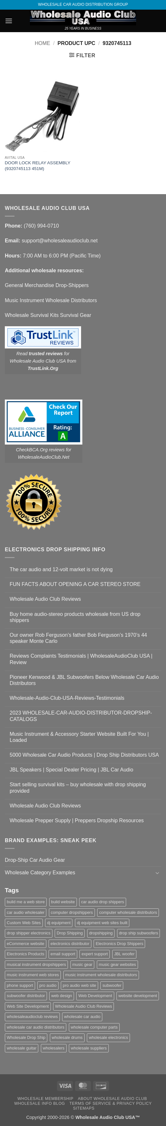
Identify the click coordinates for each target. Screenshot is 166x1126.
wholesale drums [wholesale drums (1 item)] (67, 1037)
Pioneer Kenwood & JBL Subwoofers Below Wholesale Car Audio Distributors (84, 680)
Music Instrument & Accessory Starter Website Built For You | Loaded (79, 737)
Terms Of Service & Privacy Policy (110, 1103)
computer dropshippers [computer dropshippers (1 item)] (72, 912)
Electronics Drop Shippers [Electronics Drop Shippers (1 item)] (119, 943)
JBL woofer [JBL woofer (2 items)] (124, 953)
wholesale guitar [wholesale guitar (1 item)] (21, 1048)
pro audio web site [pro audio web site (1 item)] (79, 985)
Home (42, 43)
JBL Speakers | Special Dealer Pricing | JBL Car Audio (71, 769)
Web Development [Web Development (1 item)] (95, 995)
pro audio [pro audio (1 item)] (47, 985)
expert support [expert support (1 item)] (94, 953)
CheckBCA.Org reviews (40, 449)
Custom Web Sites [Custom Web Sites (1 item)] (24, 922)
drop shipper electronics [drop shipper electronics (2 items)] (29, 933)
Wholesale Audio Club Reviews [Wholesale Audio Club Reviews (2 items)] (83, 1006)
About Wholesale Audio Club (112, 1098)
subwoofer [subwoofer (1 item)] (111, 985)
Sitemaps (84, 1108)
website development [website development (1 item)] (137, 995)
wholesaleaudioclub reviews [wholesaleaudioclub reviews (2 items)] (32, 1016)
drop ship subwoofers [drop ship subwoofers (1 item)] (138, 933)
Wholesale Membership (45, 1098)
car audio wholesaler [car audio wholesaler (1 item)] (25, 912)
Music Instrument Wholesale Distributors (51, 300)
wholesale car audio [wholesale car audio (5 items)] (82, 1016)
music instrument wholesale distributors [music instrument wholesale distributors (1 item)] (101, 974)
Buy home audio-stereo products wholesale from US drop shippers (75, 617)
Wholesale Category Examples (40, 872)
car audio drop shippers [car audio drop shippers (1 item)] (102, 901)
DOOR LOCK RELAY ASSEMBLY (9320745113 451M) (37, 165)
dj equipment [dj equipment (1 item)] (58, 922)
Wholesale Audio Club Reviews (45, 599)
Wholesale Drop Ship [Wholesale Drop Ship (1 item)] (26, 1037)
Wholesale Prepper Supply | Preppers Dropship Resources (77, 820)
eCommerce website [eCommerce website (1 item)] (25, 943)
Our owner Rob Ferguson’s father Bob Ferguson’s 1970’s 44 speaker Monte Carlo (78, 638)
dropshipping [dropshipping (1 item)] (101, 933)
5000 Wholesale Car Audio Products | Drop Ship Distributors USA (84, 755)
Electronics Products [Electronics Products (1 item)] (25, 953)
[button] (9, 21)
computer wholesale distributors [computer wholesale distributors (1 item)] (128, 912)
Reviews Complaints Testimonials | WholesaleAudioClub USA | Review (81, 659)
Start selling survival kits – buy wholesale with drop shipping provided (78, 787)
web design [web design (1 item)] (61, 995)
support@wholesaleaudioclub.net (59, 240)
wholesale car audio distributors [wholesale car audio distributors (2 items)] (35, 1027)
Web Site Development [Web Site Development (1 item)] (28, 1006)
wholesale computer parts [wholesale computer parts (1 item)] (94, 1027)
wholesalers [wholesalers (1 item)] (54, 1048)
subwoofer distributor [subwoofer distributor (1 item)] (26, 995)
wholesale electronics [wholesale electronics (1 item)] (108, 1037)
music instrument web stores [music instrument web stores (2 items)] (33, 974)
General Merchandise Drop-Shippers (47, 285)
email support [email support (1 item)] (63, 953)
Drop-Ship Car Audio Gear (35, 860)
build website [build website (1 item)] (63, 901)
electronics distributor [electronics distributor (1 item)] (70, 943)
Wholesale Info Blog (39, 1103)
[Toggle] (157, 873)
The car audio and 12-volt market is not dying (61, 569)
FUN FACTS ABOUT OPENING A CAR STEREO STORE (75, 584)
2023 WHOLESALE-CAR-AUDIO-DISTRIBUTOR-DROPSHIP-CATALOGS (81, 716)
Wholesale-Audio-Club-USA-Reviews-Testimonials (67, 698)
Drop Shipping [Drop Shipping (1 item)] (70, 933)
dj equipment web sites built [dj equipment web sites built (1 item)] (102, 922)
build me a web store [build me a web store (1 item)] (26, 901)
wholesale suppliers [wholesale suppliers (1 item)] (89, 1048)
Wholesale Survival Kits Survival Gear (48, 315)
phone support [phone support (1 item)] (20, 985)
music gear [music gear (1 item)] (82, 964)
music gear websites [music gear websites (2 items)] (117, 964)
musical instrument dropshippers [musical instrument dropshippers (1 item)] (36, 964)
